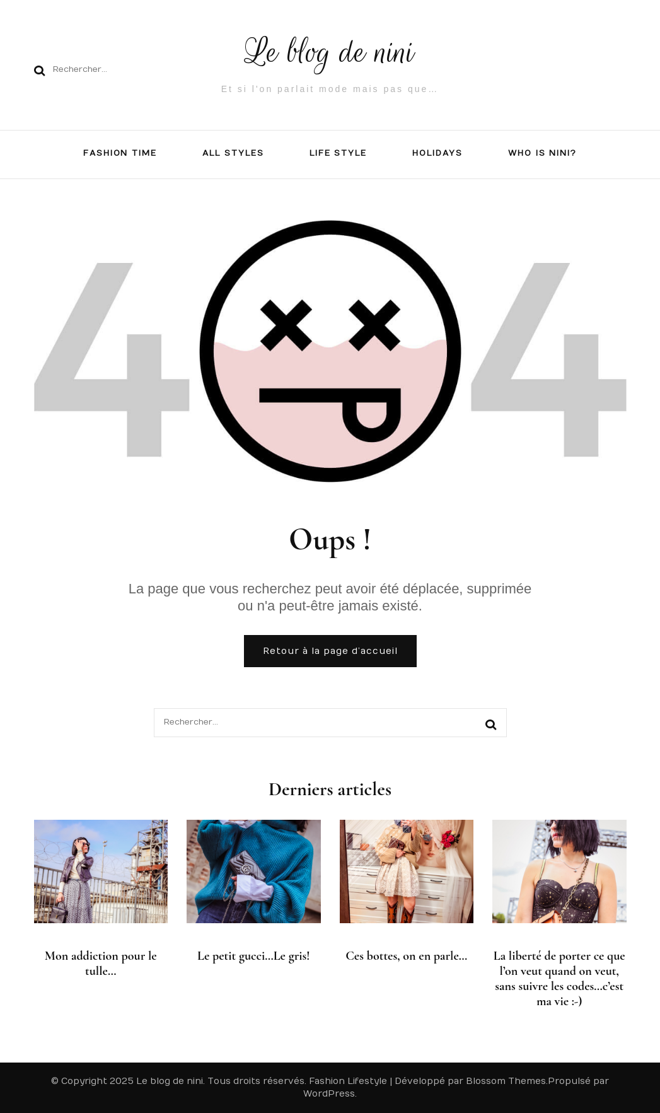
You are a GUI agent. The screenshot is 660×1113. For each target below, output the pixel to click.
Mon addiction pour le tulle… (101, 963)
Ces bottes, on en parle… (406, 956)
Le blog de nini (330, 52)
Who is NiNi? (542, 153)
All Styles (233, 153)
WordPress (329, 1093)
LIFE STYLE (339, 153)
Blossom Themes (506, 1081)
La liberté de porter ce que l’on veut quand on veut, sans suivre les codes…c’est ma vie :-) (559, 978)
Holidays (437, 153)
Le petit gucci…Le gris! (253, 956)
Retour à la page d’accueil (330, 651)
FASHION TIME (120, 153)
